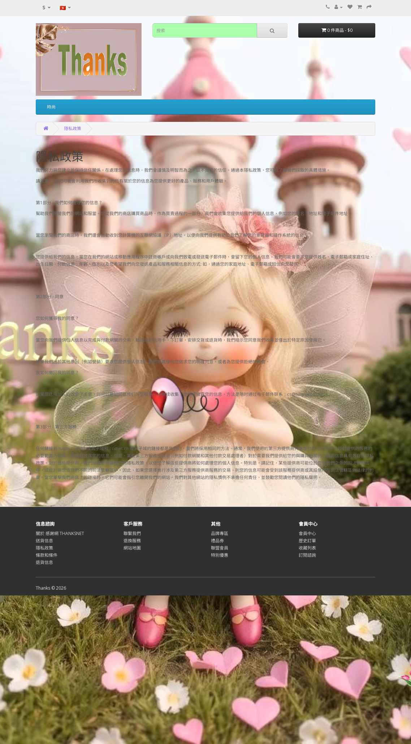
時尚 (51, 107)
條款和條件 (46, 555)
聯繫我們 (132, 533)
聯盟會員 (219, 548)
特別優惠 (219, 555)
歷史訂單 (307, 541)
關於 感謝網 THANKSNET (60, 533)
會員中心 (307, 533)
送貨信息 (44, 541)
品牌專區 (219, 533)
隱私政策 (72, 128)
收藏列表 (307, 548)
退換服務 (132, 541)
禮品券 (217, 541)
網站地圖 (132, 548)
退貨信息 (44, 562)
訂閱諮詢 (307, 555)
